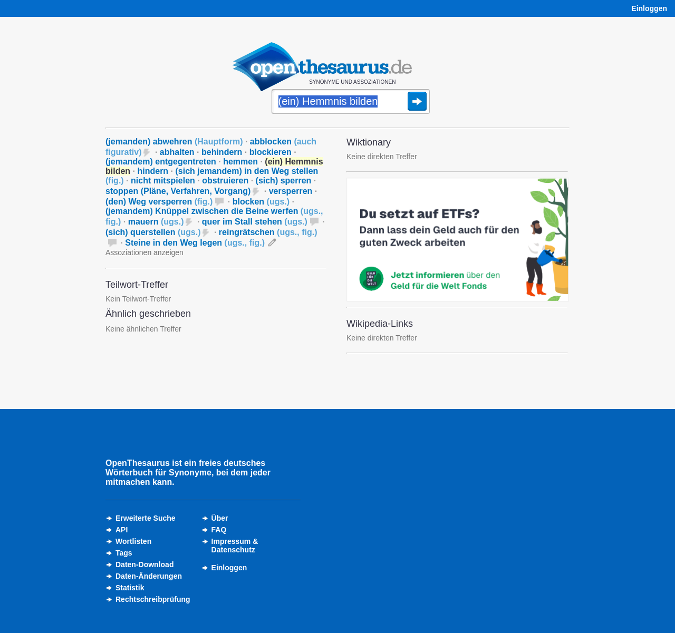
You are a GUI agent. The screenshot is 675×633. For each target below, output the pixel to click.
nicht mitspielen (163, 180)
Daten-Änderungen (148, 576)
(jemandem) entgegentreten (160, 161)
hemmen (240, 161)
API (121, 529)
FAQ (219, 529)
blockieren (270, 152)
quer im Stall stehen (254, 221)
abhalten (177, 152)
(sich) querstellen (152, 232)
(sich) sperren (284, 180)
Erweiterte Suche (145, 518)
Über (219, 518)
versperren (291, 191)
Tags (123, 553)
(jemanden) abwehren (174, 141)
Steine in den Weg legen (195, 242)
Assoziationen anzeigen (144, 252)
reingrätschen (268, 232)
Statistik (129, 587)
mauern (156, 221)
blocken (261, 201)
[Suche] (351, 102)
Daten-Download (144, 564)
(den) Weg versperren (159, 201)
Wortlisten (133, 541)
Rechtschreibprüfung (152, 599)
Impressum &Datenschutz (234, 545)
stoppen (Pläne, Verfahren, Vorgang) (177, 191)
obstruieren (225, 180)
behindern (221, 152)
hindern (152, 171)
